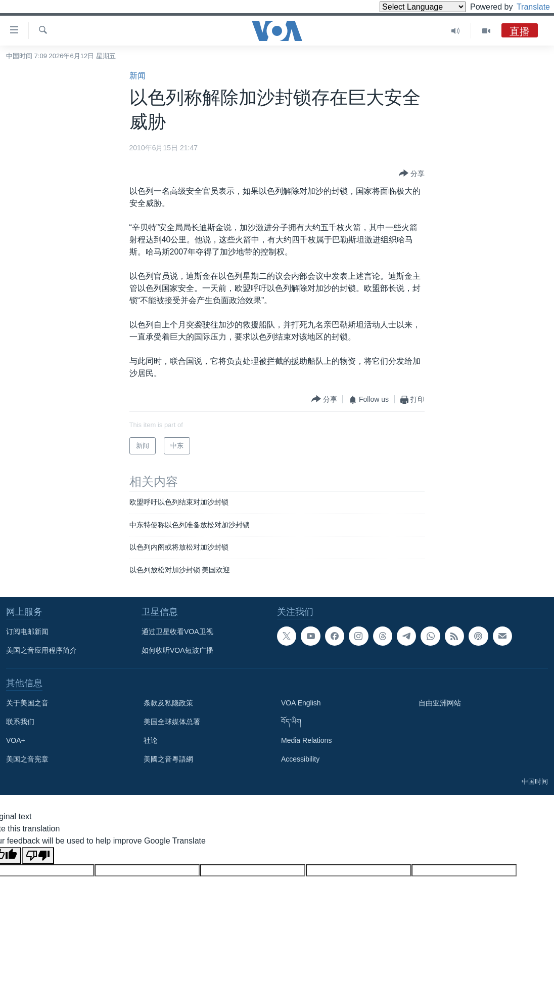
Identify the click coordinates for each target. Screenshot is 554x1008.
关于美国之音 (27, 703)
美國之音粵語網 (168, 759)
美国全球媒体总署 (172, 722)
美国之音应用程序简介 (41, 650)
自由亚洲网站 (440, 703)
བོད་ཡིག (291, 722)
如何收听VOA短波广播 (177, 650)
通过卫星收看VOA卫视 (177, 631)
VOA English (301, 703)
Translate (524, 7)
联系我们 (20, 722)
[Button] (412, 174)
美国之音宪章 (27, 759)
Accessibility (300, 759)
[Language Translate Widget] (405, 7)
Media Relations (306, 740)
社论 (151, 740)
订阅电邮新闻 (27, 631)
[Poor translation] (38, 855)
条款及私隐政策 (168, 703)
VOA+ (15, 740)
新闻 (137, 75)
